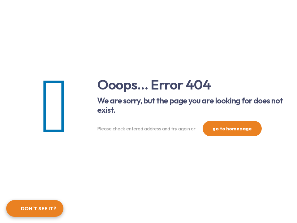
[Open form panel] (34, 208)
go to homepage (232, 128)
